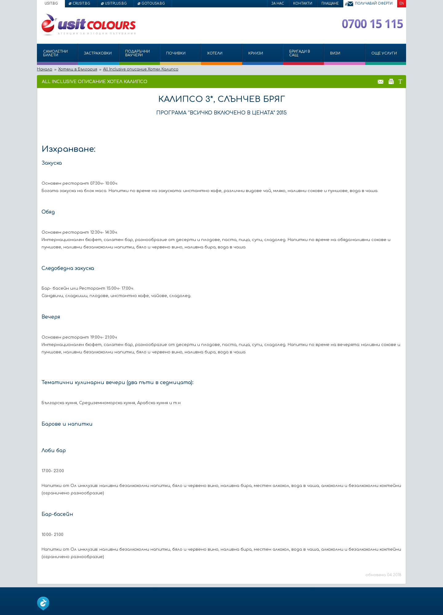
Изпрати (381, 81)
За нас (277, 3)
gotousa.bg (153, 3)
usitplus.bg (116, 3)
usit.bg (51, 3)
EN (401, 3)
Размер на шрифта (400, 81)
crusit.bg (81, 3)
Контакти (302, 3)
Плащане (330, 3)
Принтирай (391, 81)
